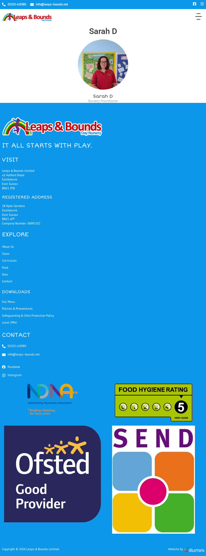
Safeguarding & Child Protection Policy (28, 315)
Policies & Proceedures (17, 308)
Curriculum (9, 260)
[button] (198, 17)
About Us (8, 247)
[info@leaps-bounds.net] (32, 4)
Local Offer (9, 322)
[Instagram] (4, 375)
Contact (7, 281)
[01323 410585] (4, 4)
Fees (5, 274)
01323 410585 (17, 4)
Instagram (15, 375)
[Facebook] (4, 367)
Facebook (14, 367)
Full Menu (8, 302)
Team (5, 254)
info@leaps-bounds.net (52, 4)
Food (5, 267)
